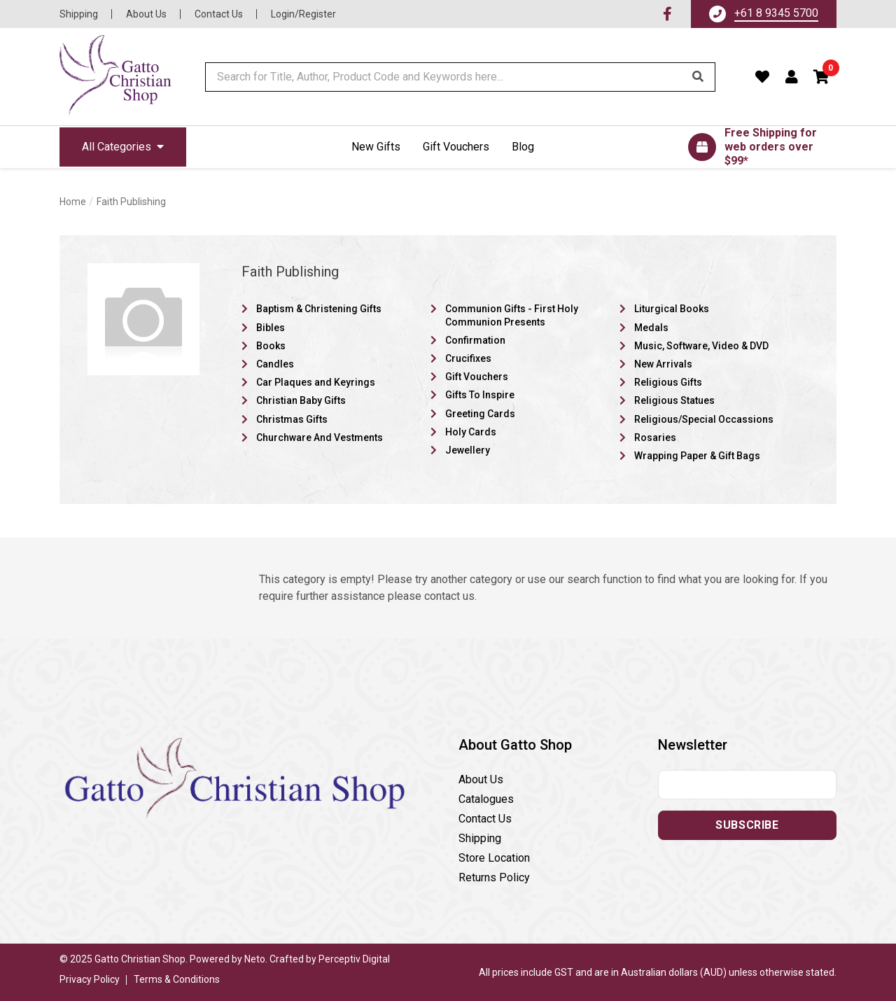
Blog (523, 146)
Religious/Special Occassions (704, 419)
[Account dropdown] (792, 77)
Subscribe (746, 825)
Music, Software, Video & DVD (701, 345)
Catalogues (486, 799)
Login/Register (303, 14)
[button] (821, 77)
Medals (651, 327)
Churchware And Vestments (319, 437)
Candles (275, 364)
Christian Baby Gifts (301, 400)
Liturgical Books (671, 308)
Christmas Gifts (292, 419)
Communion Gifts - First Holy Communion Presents (511, 315)
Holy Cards (470, 432)
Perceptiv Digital (354, 959)
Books (271, 345)
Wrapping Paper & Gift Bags (697, 455)
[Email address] (747, 784)
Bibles (270, 327)
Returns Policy (494, 877)
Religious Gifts (668, 382)
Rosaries (655, 437)
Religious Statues (674, 400)
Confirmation (475, 340)
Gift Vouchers (456, 146)
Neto (254, 959)
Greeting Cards (480, 413)
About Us (146, 14)
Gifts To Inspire (479, 394)
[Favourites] (762, 77)
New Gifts (375, 146)
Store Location (494, 857)
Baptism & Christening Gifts (319, 308)
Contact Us (219, 14)
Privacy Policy (89, 979)
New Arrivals (663, 364)
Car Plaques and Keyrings (315, 382)
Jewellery (467, 450)
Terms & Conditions (177, 979)
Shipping (78, 14)
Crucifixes (468, 358)
